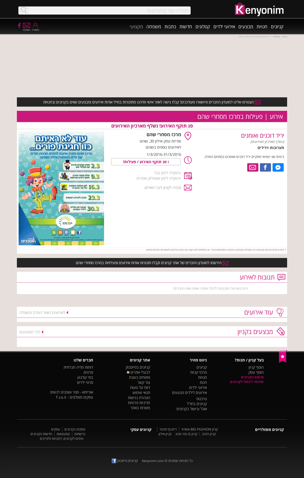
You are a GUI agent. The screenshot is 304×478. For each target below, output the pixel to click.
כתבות (170, 26)
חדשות (185, 26)
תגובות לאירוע (257, 277)
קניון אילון (165, 434)
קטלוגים (202, 26)
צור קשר (143, 382)
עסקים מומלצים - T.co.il (74, 397)
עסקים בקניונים (75, 429)
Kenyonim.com (153, 461)
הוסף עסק (256, 372)
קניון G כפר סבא (186, 434)
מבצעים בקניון (255, 331)
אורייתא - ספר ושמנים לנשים (71, 392)
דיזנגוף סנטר (168, 429)
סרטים (88, 372)
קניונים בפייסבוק (138, 367)
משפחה (153, 26)
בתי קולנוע (85, 377)
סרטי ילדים (85, 382)
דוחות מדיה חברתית (78, 367)
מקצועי (136, 26)
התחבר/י (35, 28)
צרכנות (201, 398)
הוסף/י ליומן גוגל (166, 172)
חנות (203, 382)
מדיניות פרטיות (139, 402)
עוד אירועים (258, 312)
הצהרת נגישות (139, 397)
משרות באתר (140, 407)
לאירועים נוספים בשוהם (163, 147)
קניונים (277, 26)
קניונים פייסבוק (125, 460)
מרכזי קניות (198, 372)
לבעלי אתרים (138, 372)
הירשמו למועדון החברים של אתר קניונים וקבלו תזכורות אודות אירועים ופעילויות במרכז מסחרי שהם (152, 262)
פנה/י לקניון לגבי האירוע (162, 187)
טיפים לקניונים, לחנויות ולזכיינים (61, 438)
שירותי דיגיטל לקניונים (247, 381)
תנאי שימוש (141, 392)
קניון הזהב (209, 434)
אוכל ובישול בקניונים (191, 408)
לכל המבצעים (29, 331)
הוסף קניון (256, 367)
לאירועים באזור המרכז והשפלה (42, 312)
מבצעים (245, 26)
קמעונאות (63, 434)
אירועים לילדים (196, 392)
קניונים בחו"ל (197, 403)
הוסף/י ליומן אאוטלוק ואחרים (158, 178)
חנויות (261, 26)
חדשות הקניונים (41, 434)
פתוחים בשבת (139, 377)
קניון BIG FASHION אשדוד (199, 429)
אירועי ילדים (224, 26)
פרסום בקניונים (252, 377)
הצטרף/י (26, 28)
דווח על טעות (140, 387)
